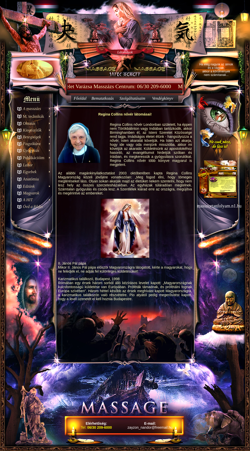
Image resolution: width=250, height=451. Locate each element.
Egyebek (29, 172)
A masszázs (32, 108)
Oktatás (29, 123)
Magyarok (31, 193)
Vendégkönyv (162, 98)
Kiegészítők (32, 130)
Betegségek (32, 137)
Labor (28, 165)
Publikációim (33, 158)
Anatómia (31, 179)
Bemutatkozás (102, 98)
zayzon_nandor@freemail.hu (149, 427)
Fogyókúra (31, 144)
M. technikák (33, 116)
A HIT (28, 200)
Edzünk (29, 186)
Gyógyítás (31, 150)
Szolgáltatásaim (132, 98)
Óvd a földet (33, 206)
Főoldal (80, 98)
